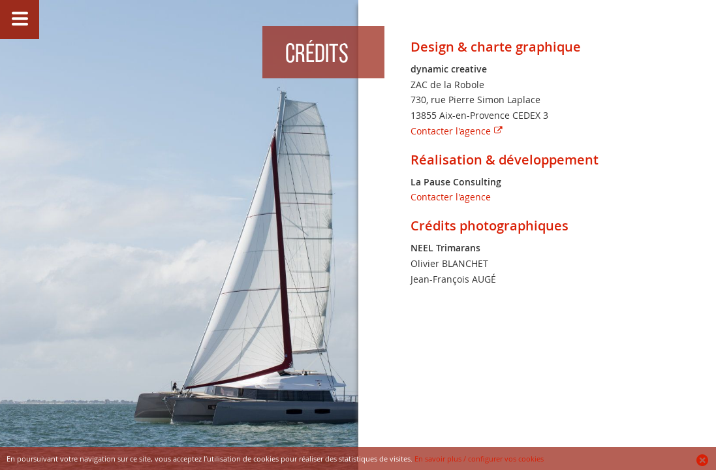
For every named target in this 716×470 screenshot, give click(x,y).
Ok (702, 460)
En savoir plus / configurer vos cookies (479, 458)
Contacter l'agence (451, 131)
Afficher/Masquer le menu (19, 19)
